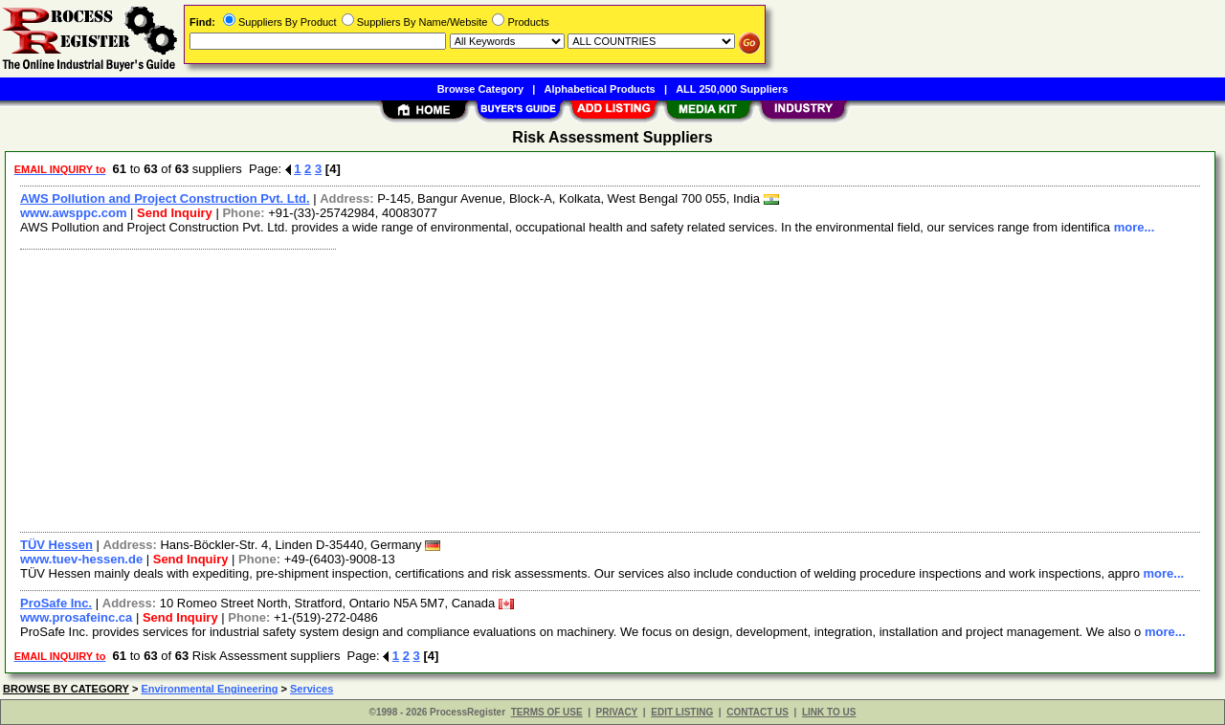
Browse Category (480, 89)
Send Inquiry (174, 213)
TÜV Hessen (56, 545)
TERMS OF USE (547, 712)
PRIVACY (617, 712)
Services (311, 688)
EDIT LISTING (682, 712)
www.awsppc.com (73, 213)
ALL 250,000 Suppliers (732, 89)
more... (1134, 227)
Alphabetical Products (600, 89)
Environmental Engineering (209, 688)
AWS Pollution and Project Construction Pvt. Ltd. (165, 198)
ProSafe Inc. (56, 603)
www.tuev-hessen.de (81, 559)
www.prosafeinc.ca (76, 617)
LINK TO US (829, 712)
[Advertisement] (586, 388)
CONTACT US (757, 712)
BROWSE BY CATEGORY (66, 688)
